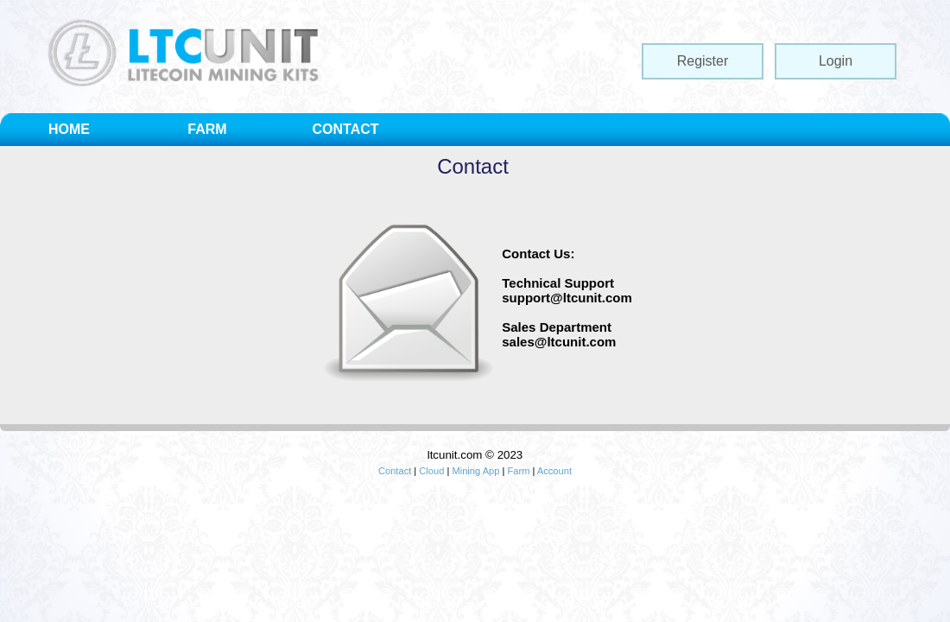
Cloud (431, 471)
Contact (394, 471)
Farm (518, 471)
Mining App (475, 471)
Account (554, 471)
